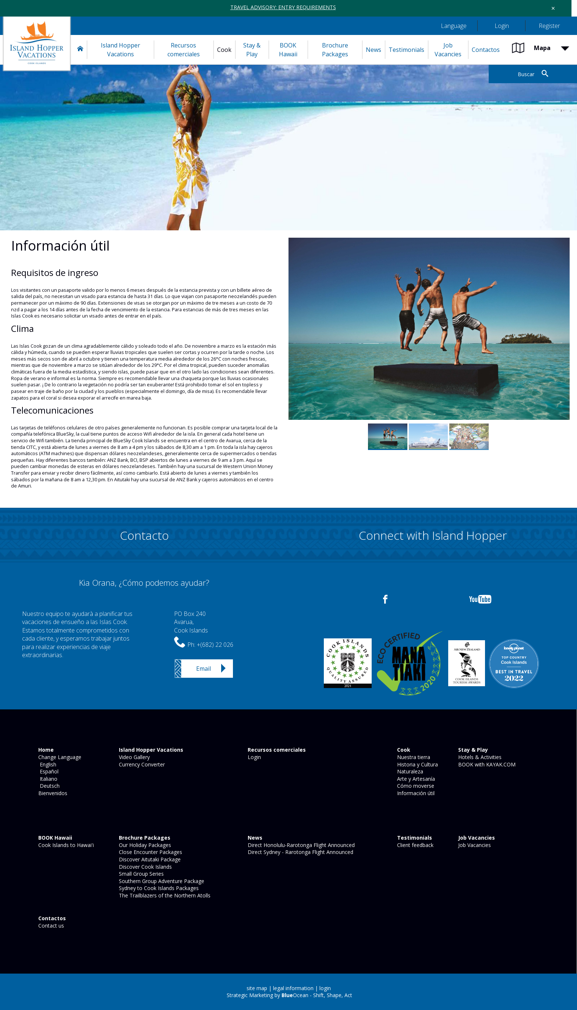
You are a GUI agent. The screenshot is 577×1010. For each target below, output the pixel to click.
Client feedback (414, 844)
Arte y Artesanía (415, 778)
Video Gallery (133, 757)
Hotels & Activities (479, 757)
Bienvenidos (52, 793)
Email (203, 669)
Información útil (415, 793)
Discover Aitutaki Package (149, 859)
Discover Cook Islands (144, 866)
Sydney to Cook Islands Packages (158, 888)
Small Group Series (140, 873)
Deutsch (48, 785)
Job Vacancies (474, 844)
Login (253, 757)
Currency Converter (141, 764)
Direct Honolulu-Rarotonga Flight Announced (300, 844)
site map (257, 988)
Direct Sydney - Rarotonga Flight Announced (299, 851)
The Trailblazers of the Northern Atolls (163, 895)
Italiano (47, 778)
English (46, 764)
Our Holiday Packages (144, 844)
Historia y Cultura (417, 764)
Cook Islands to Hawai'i (65, 844)
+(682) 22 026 (215, 645)
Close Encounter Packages (149, 851)
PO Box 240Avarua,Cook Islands (191, 622)
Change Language (59, 757)
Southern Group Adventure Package (160, 881)
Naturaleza (409, 771)
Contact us (50, 925)
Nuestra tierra (413, 757)
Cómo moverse (415, 785)
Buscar (526, 74)
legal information (293, 988)
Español (48, 771)
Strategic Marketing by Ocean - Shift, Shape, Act (289, 995)
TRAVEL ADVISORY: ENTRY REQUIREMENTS (283, 7)
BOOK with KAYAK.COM (486, 764)
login (325, 988)
